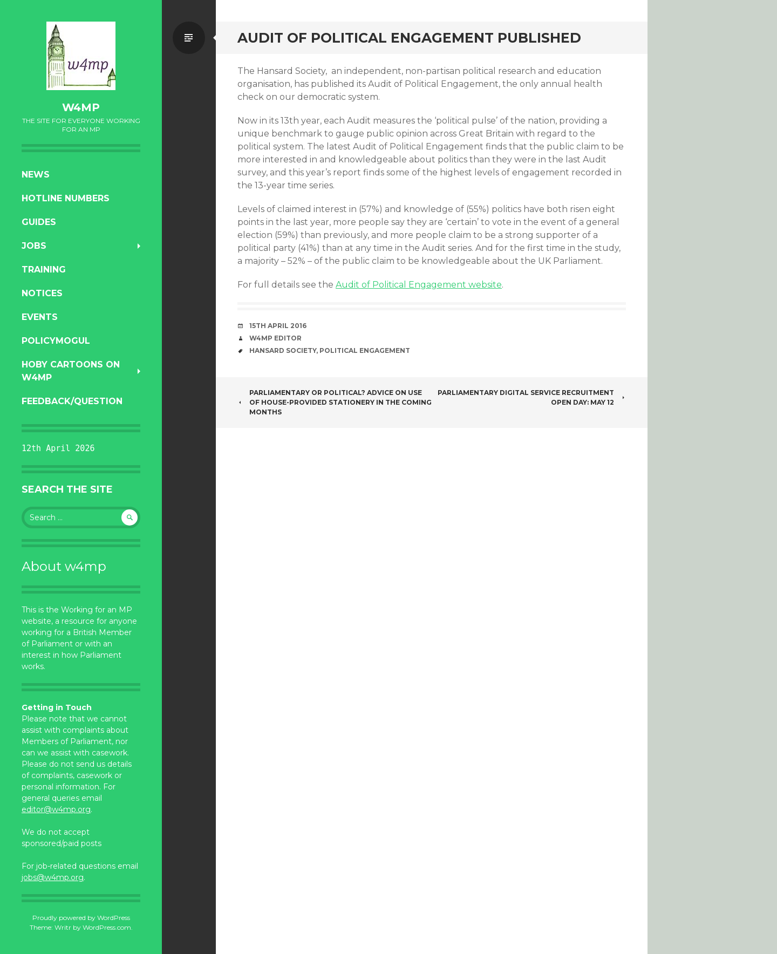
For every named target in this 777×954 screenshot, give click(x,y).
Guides (39, 222)
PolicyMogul (56, 341)
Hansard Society (282, 350)
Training (44, 269)
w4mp (81, 107)
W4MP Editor (275, 338)
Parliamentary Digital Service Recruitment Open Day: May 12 (532, 397)
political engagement (364, 350)
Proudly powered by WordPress (81, 918)
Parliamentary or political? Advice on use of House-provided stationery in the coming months (334, 402)
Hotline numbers (66, 198)
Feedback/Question (72, 401)
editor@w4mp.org (56, 809)
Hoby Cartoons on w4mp (71, 371)
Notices (42, 293)
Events (40, 317)
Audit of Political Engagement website (419, 285)
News (36, 174)
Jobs (34, 246)
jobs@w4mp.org (53, 877)
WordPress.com (107, 927)
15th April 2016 (277, 326)
